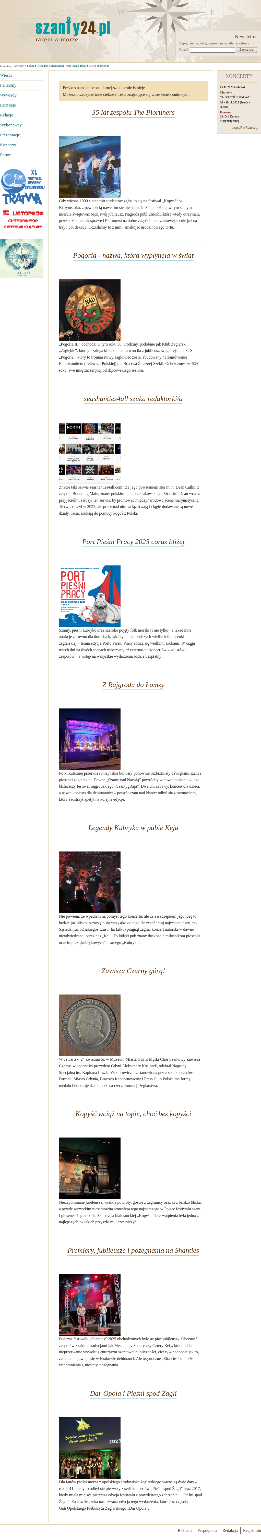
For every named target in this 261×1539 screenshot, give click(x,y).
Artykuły (19, 65)
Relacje (6, 115)
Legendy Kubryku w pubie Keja (133, 828)
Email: (184, 50)
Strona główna (47, 29)
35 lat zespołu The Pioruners (133, 112)
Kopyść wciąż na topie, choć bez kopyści (133, 1114)
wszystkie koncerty (245, 127)
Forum (5, 154)
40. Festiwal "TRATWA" (235, 97)
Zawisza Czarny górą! (133, 971)
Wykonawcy (11, 125)
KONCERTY (239, 76)
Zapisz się (246, 49)
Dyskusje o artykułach (50, 65)
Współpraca (207, 1530)
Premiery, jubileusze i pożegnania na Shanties (133, 1250)
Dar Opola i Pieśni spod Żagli (133, 1393)
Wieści (6, 75)
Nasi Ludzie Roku (76, 65)
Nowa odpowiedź (99, 65)
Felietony (8, 85)
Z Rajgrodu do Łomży (133, 685)
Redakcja (230, 1530)
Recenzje (8, 105)
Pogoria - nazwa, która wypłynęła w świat (133, 255)
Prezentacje (10, 135)
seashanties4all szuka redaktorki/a (133, 398)
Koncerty (8, 145)
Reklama (185, 1530)
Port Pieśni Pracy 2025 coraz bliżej (133, 542)
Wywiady (8, 95)
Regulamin (252, 1530)
